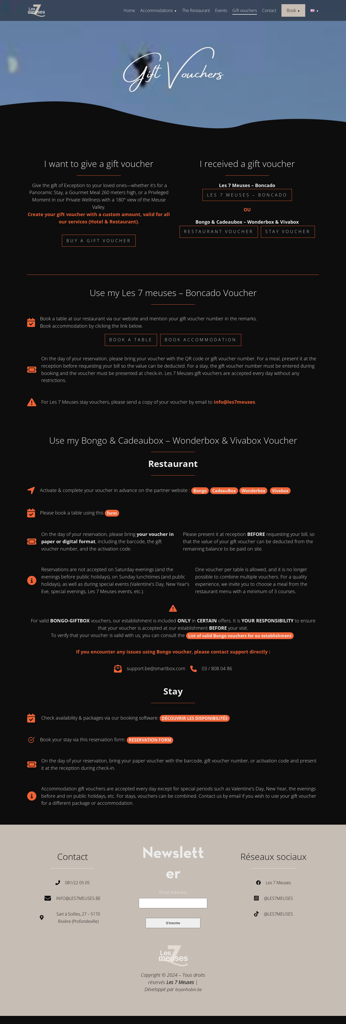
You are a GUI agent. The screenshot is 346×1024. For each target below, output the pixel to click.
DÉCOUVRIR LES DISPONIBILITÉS (195, 718)
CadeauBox (224, 491)
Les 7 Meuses (278, 883)
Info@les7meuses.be (78, 898)
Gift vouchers (244, 10)
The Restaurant (196, 10)
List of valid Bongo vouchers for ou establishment (240, 636)
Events (221, 10)
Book (291, 10)
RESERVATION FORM (150, 740)
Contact (269, 10)
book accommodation (201, 340)
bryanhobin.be (188, 989)
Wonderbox (253, 491)
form (112, 513)
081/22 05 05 (77, 883)
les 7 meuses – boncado (247, 195)
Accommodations (156, 10)
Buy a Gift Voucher (98, 241)
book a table (131, 340)
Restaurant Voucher (218, 231)
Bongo (200, 491)
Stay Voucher (287, 231)
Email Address (173, 892)
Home (129, 10)
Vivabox (280, 491)
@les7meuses (278, 898)
